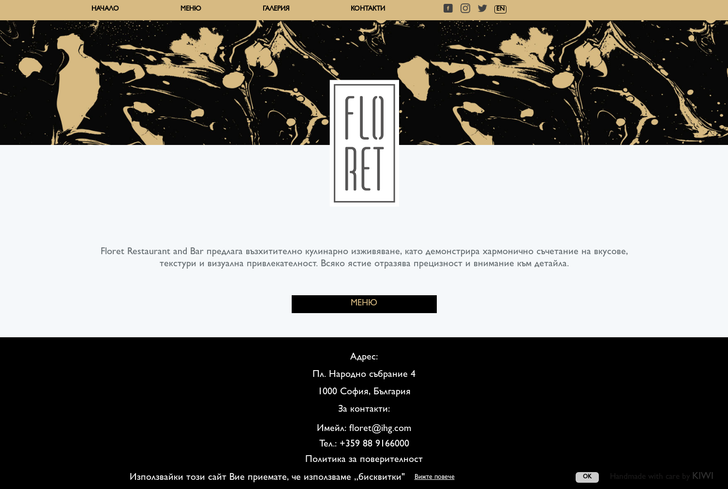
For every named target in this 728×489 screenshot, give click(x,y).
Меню (190, 9)
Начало (105, 9)
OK (587, 477)
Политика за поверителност (364, 460)
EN (500, 9)
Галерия (276, 9)
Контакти (368, 9)
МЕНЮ (364, 304)
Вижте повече (435, 477)
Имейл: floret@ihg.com (364, 429)
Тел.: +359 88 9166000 (364, 444)
